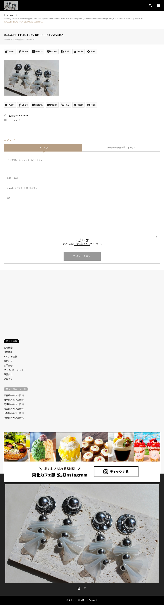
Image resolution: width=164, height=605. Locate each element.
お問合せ (8, 365)
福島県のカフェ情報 (14, 417)
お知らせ (8, 361)
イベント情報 (10, 356)
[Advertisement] (82, 301)
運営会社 (8, 374)
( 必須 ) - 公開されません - (23, 188)
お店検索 (8, 347)
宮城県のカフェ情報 (14, 404)
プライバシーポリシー (15, 370)
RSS (85, 588)
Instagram (79, 588)
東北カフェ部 (74, 600)
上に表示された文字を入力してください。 (82, 244)
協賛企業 (8, 379)
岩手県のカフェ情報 (14, 400)
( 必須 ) (13, 178)
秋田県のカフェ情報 (14, 409)
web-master (22, 115)
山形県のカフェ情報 (14, 413)
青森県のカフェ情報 (14, 395)
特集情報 (8, 352)
